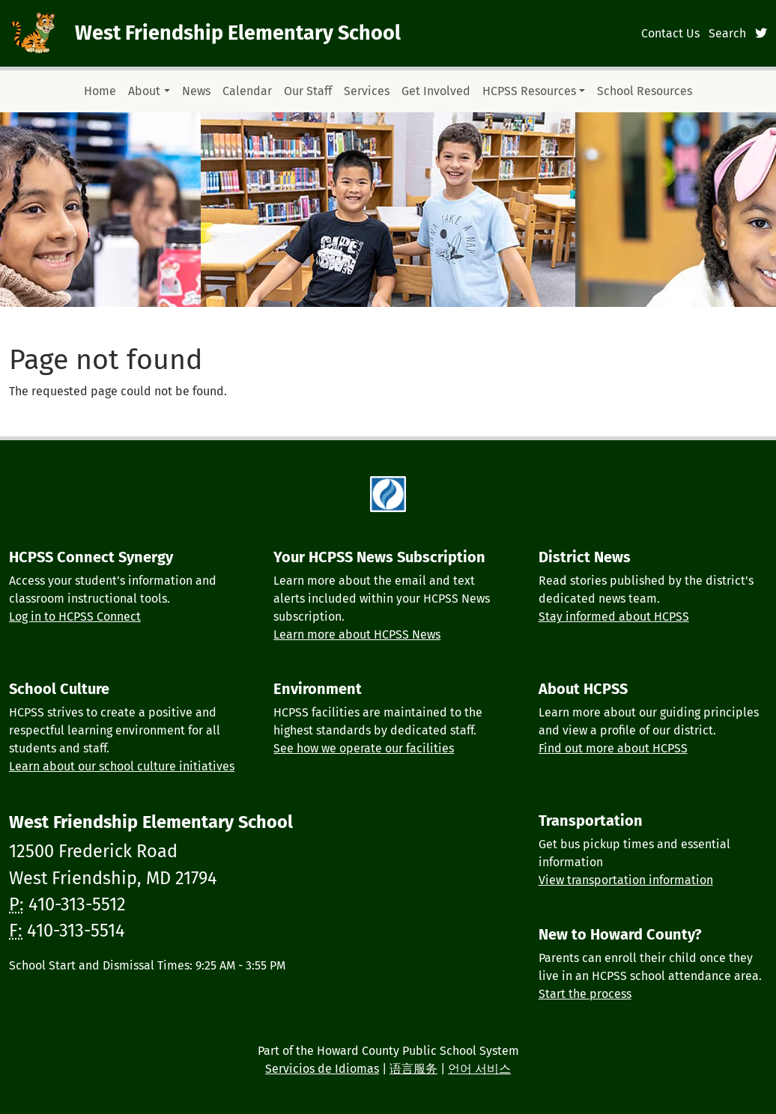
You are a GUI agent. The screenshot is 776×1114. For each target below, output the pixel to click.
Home (100, 91)
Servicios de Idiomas (322, 1069)
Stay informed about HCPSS (614, 616)
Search (727, 33)
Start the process (585, 994)
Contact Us (670, 33)
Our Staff (308, 91)
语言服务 (413, 1069)
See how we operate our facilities (363, 748)
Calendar (247, 91)
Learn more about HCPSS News (356, 634)
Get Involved (435, 91)
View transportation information (626, 880)
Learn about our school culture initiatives (121, 766)
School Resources (644, 91)
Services (366, 91)
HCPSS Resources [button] (529, 91)
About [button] (144, 91)
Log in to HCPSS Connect (75, 616)
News (196, 91)
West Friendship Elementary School (238, 33)
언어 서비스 (479, 1069)
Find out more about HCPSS (613, 748)
